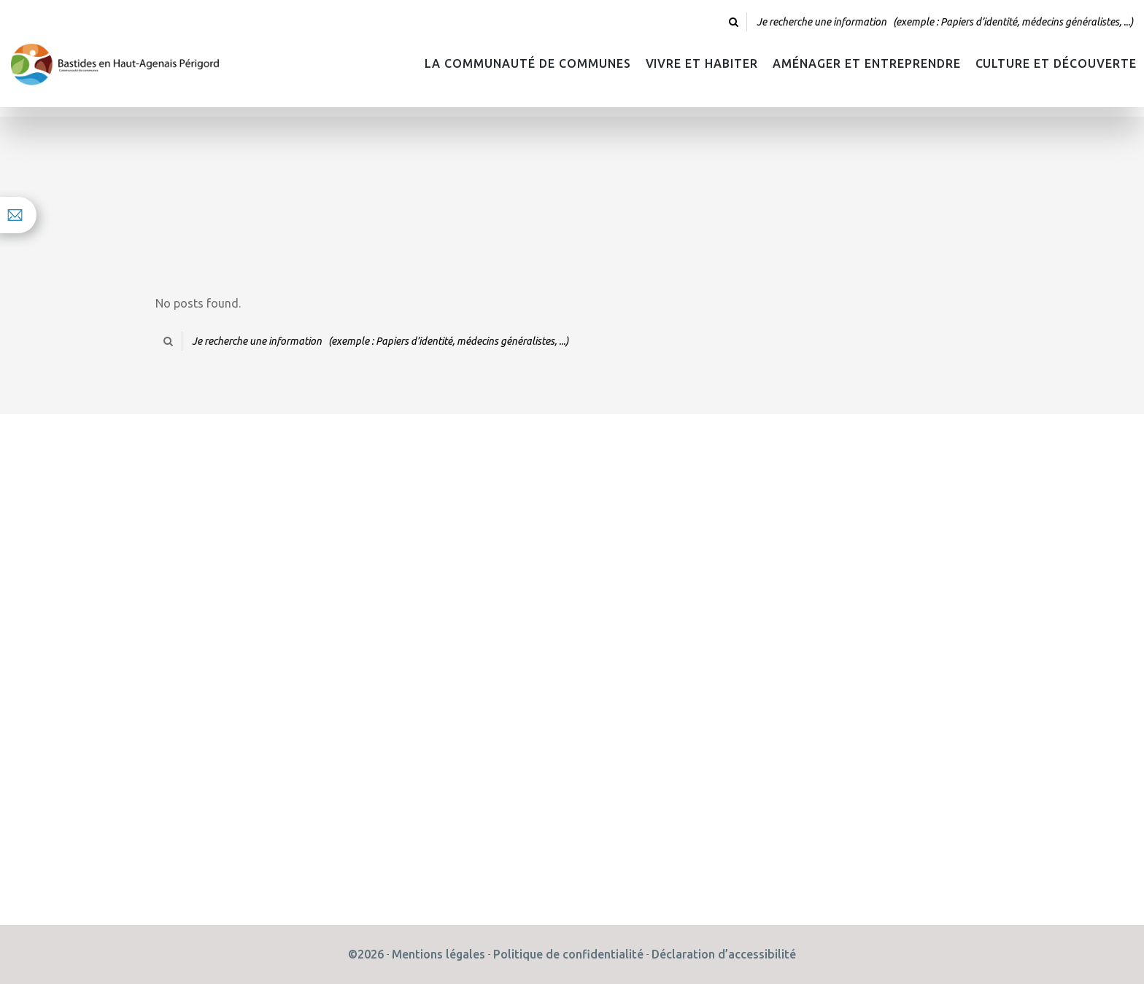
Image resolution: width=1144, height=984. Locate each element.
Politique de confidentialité (568, 954)
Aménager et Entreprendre (866, 63)
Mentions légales (438, 954)
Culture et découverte (1056, 63)
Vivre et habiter (702, 63)
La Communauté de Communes (527, 63)
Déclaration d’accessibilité (724, 954)
